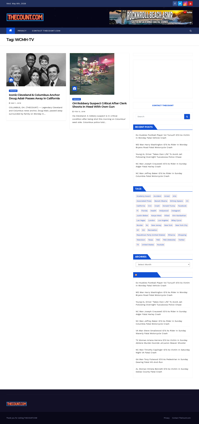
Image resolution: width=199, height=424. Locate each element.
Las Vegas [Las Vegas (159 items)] (141, 220)
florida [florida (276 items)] (144, 211)
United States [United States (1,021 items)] (148, 245)
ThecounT (13, 90)
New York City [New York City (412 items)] (181, 225)
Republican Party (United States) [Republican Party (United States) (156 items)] (151, 235)
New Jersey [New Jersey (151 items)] (156, 225)
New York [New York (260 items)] (168, 225)
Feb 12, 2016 (80, 111)
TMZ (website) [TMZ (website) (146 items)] (169, 240)
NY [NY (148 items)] (138, 230)
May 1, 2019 (16, 103)
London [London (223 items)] (151, 220)
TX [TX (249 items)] (138, 245)
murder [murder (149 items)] (140, 225)
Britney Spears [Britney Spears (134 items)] (176, 201)
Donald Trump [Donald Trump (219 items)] (169, 206)
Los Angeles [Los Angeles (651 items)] (163, 220)
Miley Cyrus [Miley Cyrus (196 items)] (176, 220)
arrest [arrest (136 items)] (167, 196)
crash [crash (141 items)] (157, 206)
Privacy (22, 31)
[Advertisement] (163, 79)
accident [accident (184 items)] (157, 196)
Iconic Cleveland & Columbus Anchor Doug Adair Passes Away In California (34, 96)
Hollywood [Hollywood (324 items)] (163, 211)
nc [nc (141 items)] (147, 225)
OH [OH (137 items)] (143, 230)
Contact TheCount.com (46, 31)
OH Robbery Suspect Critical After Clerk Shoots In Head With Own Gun (99, 105)
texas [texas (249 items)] (150, 240)
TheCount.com (146, 274)
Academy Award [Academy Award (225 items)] (143, 196)
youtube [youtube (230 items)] (160, 245)
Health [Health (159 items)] (153, 211)
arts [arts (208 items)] (174, 196)
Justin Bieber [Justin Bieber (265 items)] (142, 215)
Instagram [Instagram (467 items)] (175, 211)
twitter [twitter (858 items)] (182, 240)
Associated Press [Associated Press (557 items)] (144, 201)
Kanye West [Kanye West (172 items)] (156, 215)
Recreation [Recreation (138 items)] (152, 230)
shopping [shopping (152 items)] (182, 235)
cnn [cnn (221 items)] (150, 206)
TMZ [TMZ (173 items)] (158, 240)
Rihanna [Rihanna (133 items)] (171, 235)
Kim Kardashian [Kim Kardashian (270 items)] (179, 215)
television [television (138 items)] (141, 240)
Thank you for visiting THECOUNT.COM (21, 418)
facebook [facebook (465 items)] (182, 206)
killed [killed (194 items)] (166, 215)
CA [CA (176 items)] (187, 201)
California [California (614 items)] (141, 206)
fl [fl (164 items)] (137, 211)
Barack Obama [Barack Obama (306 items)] (161, 201)
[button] (191, 30)
